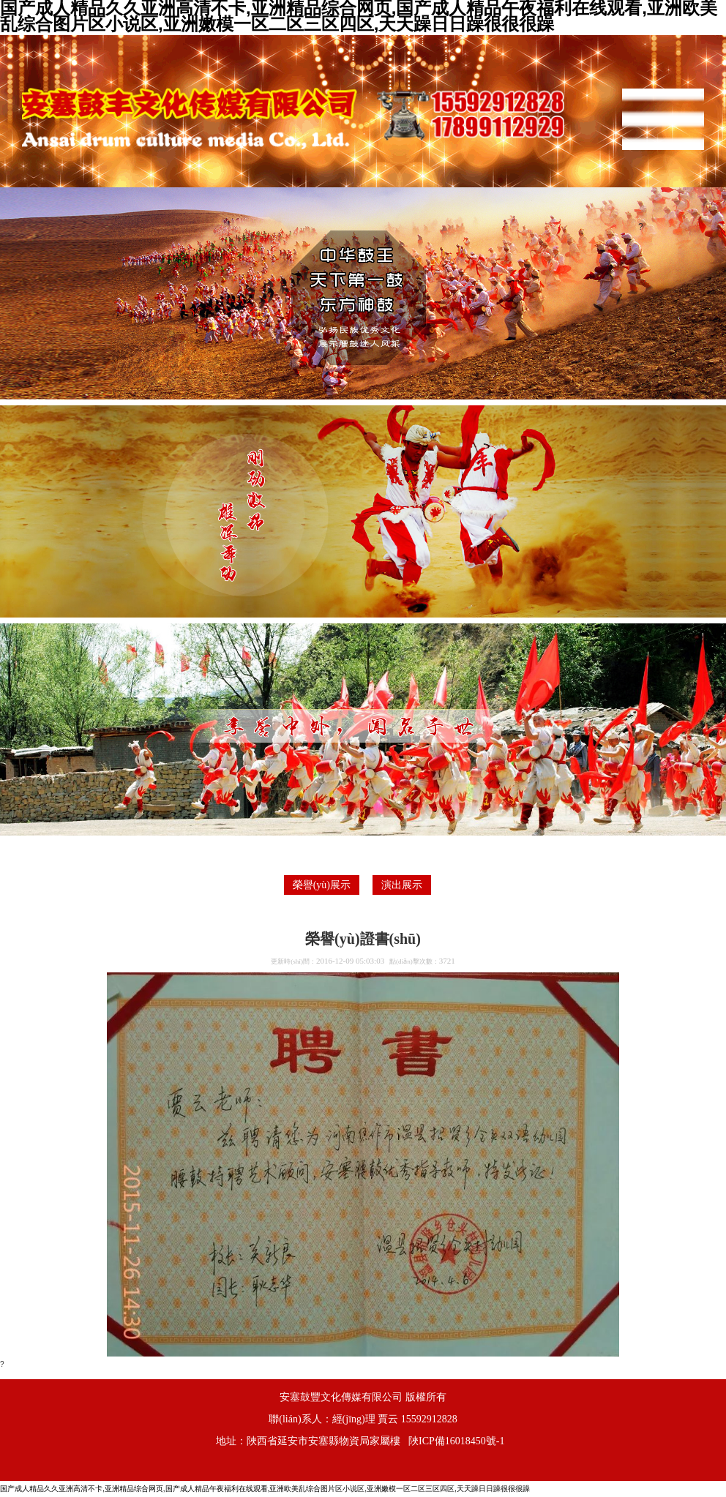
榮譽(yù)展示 (322, 884)
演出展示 (401, 884)
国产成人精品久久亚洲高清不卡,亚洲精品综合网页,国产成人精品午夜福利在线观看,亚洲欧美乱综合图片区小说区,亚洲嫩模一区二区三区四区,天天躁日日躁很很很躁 (265, 1489)
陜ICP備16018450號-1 (456, 1441)
